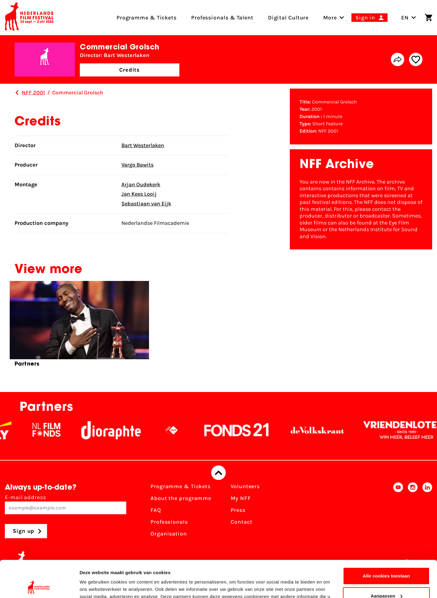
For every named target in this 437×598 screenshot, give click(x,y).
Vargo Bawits (137, 164)
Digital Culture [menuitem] (288, 17)
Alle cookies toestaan (386, 541)
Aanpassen (386, 561)
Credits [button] (129, 69)
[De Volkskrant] (324, 430)
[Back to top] (218, 472)
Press (238, 510)
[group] (79, 326)
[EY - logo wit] (10, 430)
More (330, 17)
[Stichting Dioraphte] (118, 430)
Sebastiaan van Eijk (146, 203)
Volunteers (245, 486)
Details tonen (94, 586)
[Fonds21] (244, 430)
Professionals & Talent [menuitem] (222, 17)
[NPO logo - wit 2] (179, 430)
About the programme (181, 498)
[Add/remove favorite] (415, 59)
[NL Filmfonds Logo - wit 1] (53, 430)
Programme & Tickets (181, 486)
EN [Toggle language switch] (408, 17)
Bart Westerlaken (142, 145)
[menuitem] (330, 17)
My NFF (241, 498)
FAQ (156, 510)
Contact (241, 522)
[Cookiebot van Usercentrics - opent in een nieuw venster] (39, 586)
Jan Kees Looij (139, 194)
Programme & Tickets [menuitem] (147, 17)
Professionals (169, 522)
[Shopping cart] (428, 17)
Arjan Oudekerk (140, 184)
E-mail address (65, 504)
